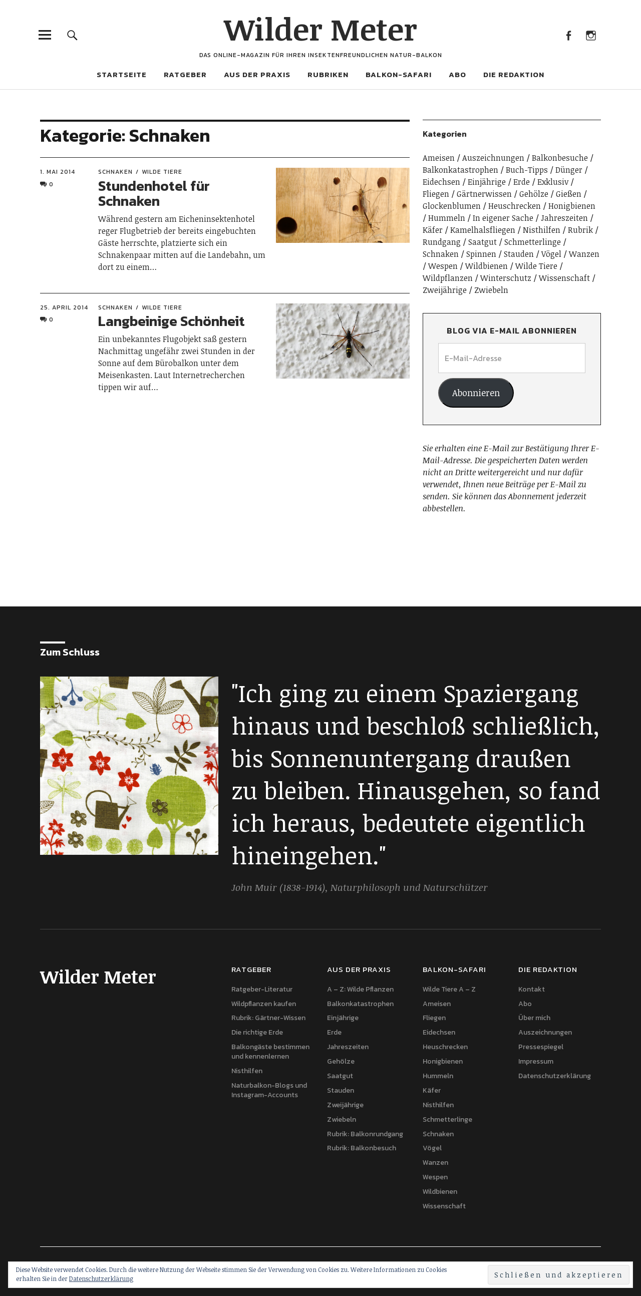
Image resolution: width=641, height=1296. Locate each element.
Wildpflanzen (448, 277)
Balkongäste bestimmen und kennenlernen (270, 1052)
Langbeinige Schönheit (171, 321)
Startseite (122, 74)
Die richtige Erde (257, 1032)
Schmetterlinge (532, 241)
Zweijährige (445, 289)
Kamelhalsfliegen (482, 229)
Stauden (519, 253)
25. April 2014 (64, 307)
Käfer (433, 229)
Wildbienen (486, 265)
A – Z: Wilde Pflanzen (360, 989)
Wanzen (584, 253)
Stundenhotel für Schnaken (154, 193)
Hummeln (446, 217)
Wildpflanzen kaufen (263, 1004)
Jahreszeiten (564, 217)
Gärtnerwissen (484, 193)
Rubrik (580, 229)
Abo (457, 74)
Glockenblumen (452, 205)
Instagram (590, 35)
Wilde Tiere (162, 171)
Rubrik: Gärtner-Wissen (268, 1018)
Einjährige (487, 181)
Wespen (443, 265)
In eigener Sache (503, 217)
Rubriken (328, 74)
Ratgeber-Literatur (261, 989)
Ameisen (439, 157)
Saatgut (482, 241)
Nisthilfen (541, 229)
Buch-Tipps (527, 169)
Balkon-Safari (399, 74)
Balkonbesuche (560, 157)
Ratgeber (185, 74)
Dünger (568, 169)
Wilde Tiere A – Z (449, 989)
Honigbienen (571, 205)
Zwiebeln (491, 289)
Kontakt (531, 989)
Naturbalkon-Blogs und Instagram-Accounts (269, 1090)
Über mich (534, 1018)
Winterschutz (505, 277)
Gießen (568, 193)
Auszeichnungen (493, 157)
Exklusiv (552, 181)
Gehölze (533, 193)
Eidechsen (441, 181)
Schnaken (115, 171)
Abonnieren (476, 393)
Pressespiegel (540, 1047)
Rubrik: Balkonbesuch (361, 1148)
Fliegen (436, 193)
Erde (521, 181)
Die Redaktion (513, 74)
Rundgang (442, 241)
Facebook (568, 35)
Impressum (535, 1061)
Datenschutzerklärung (554, 1076)
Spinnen (481, 253)
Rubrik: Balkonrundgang (365, 1134)
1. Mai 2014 (57, 171)
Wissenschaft (564, 277)
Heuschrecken (514, 205)
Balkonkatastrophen (460, 169)
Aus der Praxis (257, 74)
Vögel (551, 253)
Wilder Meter (320, 28)
